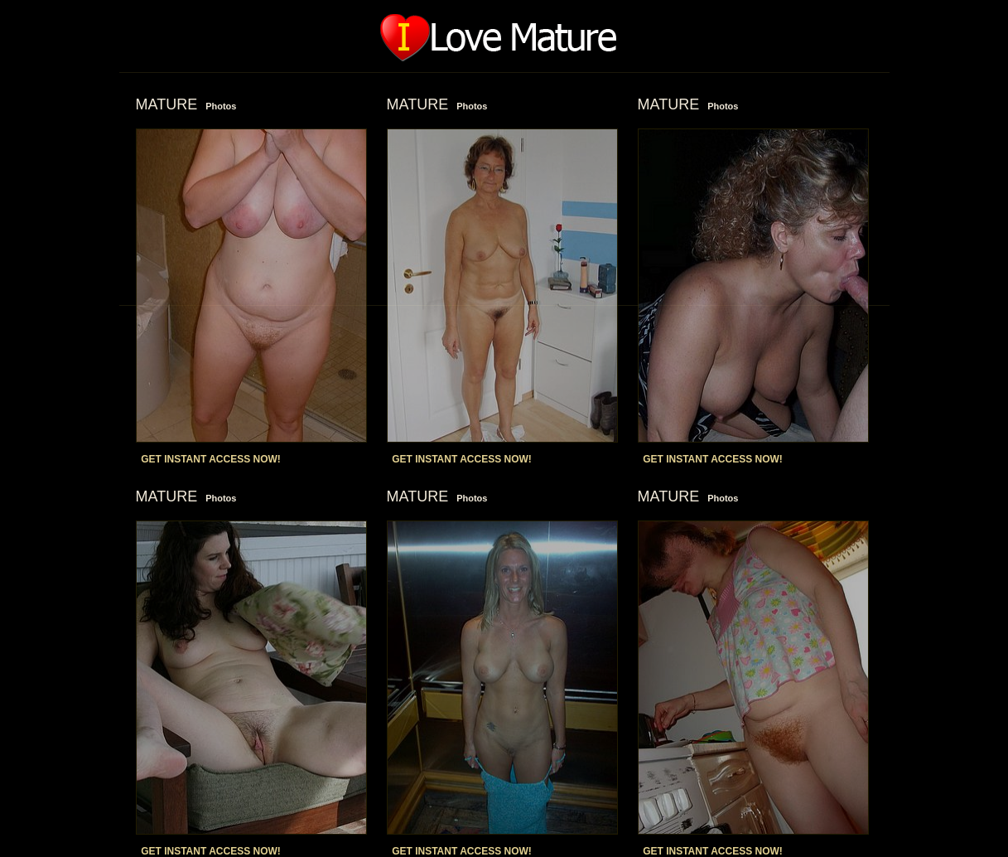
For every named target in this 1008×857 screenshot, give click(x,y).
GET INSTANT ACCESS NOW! (211, 459)
